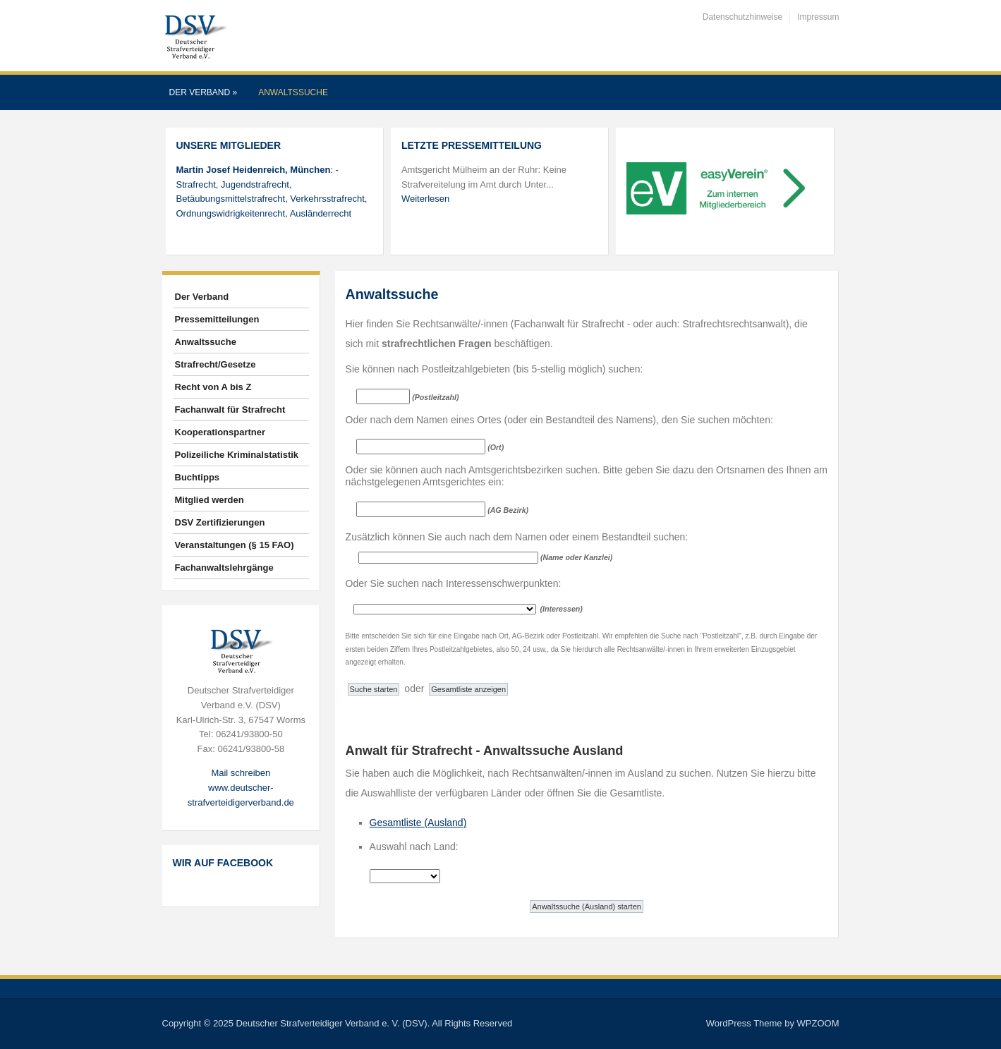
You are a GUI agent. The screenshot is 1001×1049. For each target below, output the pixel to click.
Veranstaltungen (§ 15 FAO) (234, 545)
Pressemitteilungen (217, 319)
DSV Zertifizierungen (220, 522)
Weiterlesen (425, 198)
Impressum (818, 17)
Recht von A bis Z (213, 387)
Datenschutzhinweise (742, 17)
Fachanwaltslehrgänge (224, 567)
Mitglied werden (209, 500)
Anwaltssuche (293, 92)
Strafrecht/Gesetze (215, 364)
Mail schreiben (240, 773)
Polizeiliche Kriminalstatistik (237, 454)
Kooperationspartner (220, 432)
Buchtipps (197, 477)
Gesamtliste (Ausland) (418, 822)
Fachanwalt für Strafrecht (230, 409)
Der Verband (203, 92)
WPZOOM (818, 1023)
